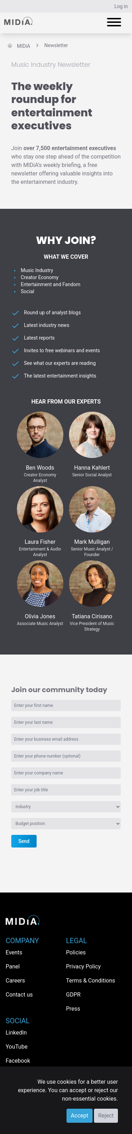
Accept (79, 1115)
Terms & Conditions (90, 980)
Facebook (18, 1060)
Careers (15, 980)
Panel (13, 966)
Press (73, 1008)
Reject (106, 1115)
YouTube (16, 1046)
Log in (121, 6)
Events (14, 952)
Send (24, 841)
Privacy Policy (83, 966)
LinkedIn (16, 1032)
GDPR (73, 994)
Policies (76, 952)
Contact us (19, 994)
